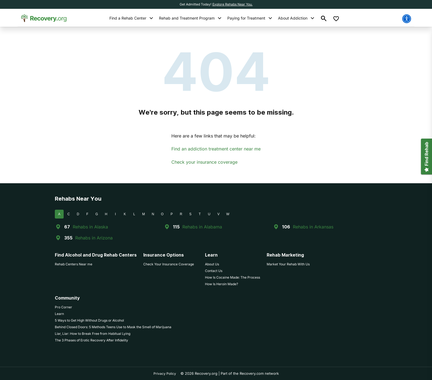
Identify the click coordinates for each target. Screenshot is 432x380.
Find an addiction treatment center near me (216, 149)
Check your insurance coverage (204, 162)
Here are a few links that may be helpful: (213, 136)
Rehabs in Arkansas (313, 227)
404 (216, 72)
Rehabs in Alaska (90, 227)
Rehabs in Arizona (94, 238)
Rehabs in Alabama (202, 227)
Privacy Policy (164, 373)
